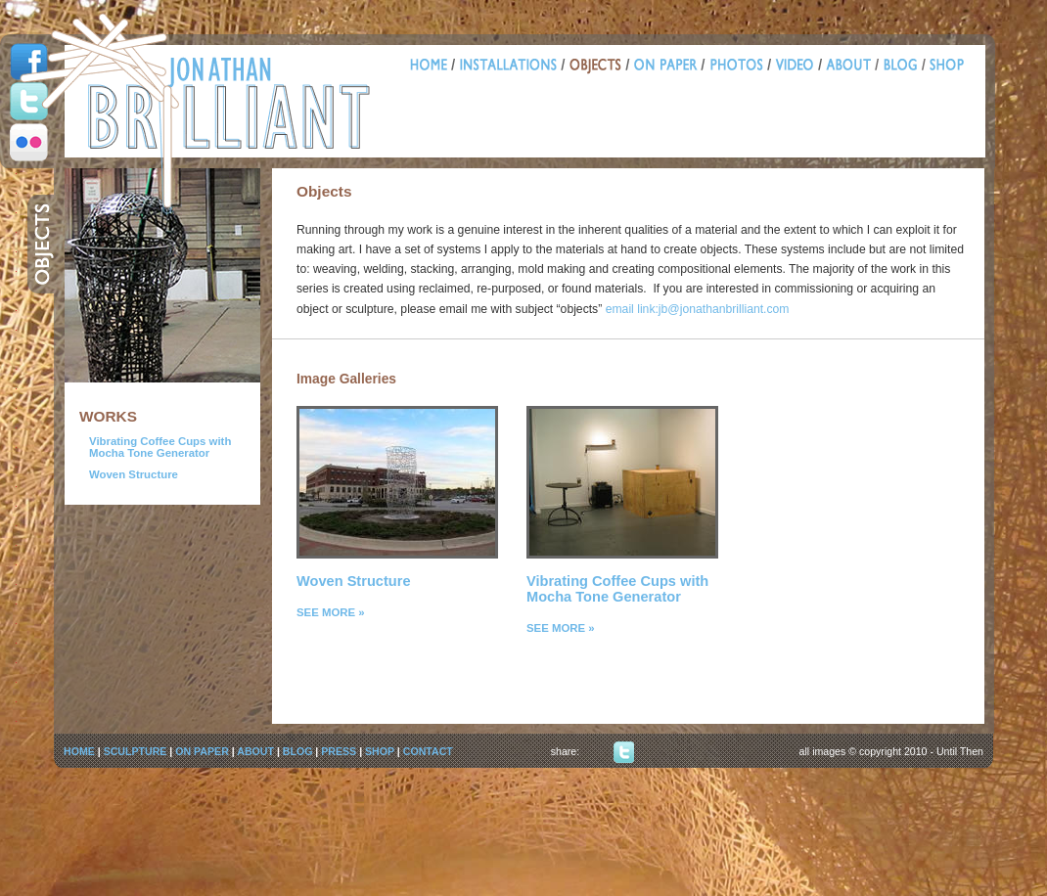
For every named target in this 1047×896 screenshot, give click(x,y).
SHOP (379, 751)
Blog (902, 66)
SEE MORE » (330, 612)
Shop (945, 66)
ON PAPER (202, 751)
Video (796, 66)
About (850, 66)
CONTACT (428, 751)
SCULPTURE (135, 751)
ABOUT (255, 751)
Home (432, 66)
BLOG (298, 751)
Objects (598, 66)
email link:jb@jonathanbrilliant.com (698, 309)
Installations (510, 66)
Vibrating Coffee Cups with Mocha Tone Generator (160, 447)
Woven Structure (133, 474)
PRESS (338, 751)
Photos (738, 66)
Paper (668, 66)
